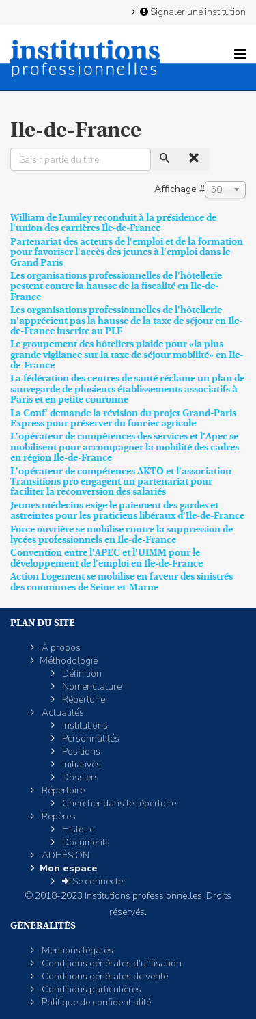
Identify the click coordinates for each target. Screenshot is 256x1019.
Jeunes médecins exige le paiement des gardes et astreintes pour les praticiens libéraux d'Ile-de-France (127, 510)
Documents (85, 842)
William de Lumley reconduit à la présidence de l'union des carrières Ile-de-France (113, 222)
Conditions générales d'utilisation (111, 963)
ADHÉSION (64, 855)
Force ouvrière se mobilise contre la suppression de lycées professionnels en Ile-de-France (121, 534)
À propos (60, 647)
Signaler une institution (192, 11)
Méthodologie (69, 660)
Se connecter (93, 881)
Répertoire (82, 699)
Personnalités (89, 738)
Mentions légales (76, 950)
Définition (81, 673)
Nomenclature (91, 686)
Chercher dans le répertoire (118, 803)
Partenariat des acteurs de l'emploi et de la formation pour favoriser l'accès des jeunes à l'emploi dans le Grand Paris (126, 252)
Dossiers (79, 777)
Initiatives (80, 764)
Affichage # (179, 188)
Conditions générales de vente (104, 976)
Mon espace (69, 868)
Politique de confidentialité (95, 1002)
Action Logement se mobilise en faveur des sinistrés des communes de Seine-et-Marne (121, 581)
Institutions (84, 725)
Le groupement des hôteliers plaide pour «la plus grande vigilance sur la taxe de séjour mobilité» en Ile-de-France (126, 354)
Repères (58, 816)
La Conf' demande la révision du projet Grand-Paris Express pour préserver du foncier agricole (123, 418)
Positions (80, 751)
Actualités (62, 712)
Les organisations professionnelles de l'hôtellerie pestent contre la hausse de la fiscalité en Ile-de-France (116, 286)
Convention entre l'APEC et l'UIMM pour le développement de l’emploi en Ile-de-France (106, 557)
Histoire (77, 829)
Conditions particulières (90, 989)
